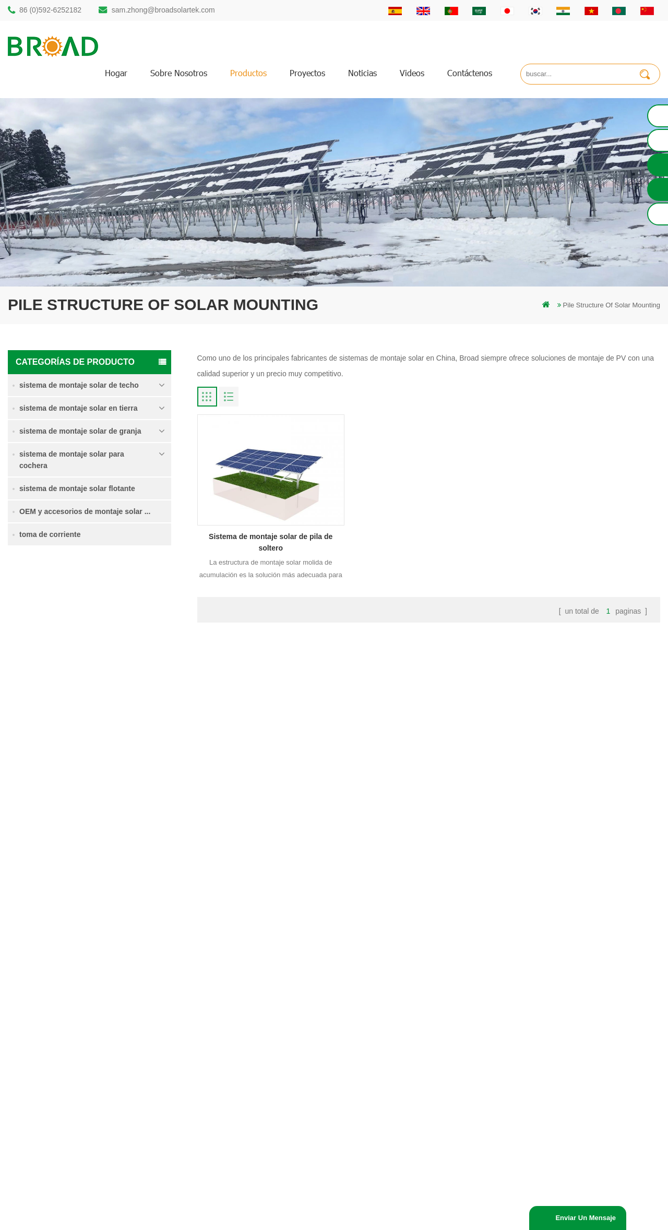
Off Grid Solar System (240, 1218)
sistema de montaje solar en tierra (78, 408)
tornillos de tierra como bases (261, 1140)
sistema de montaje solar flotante (77, 488)
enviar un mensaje (585, 1218)
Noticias (362, 73)
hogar (116, 73)
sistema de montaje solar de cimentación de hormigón (122, 802)
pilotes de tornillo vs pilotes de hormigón (277, 1034)
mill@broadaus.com (58, 1106)
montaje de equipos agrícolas (261, 1123)
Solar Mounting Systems (384, 1218)
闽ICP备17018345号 (443, 1206)
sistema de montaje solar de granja (80, 431)
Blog (393, 1052)
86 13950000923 (53, 1064)
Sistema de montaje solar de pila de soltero (122, 624)
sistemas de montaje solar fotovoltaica (274, 1052)
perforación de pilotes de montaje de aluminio (285, 1016)
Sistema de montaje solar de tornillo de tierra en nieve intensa (122, 743)
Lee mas (98, 646)
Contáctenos (469, 73)
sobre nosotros (178, 73)
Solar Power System (310, 1218)
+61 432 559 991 (53, 1128)
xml (391, 1087)
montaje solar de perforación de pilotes (275, 981)
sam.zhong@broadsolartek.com (163, 10)
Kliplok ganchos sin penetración (112, 859)
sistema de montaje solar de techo (79, 385)
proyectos (307, 73)
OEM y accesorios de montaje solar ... (84, 511)
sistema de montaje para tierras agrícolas (121, 683)
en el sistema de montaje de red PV (270, 1069)
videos (412, 73)
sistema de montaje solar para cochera (71, 460)
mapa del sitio (407, 1069)
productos (248, 73)
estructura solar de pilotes (255, 998)
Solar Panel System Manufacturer (477, 1218)
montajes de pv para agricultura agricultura (281, 1087)
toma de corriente (49, 534)
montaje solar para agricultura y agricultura (281, 1105)
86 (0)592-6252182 (50, 10)
